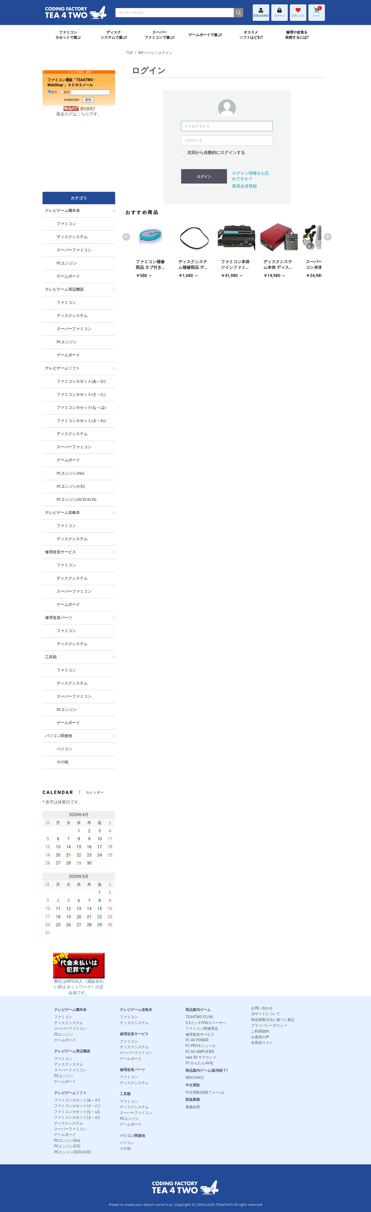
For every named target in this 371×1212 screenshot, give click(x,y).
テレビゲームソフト (70, 1093)
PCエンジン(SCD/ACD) (72, 1152)
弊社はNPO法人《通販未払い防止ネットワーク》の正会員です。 (79, 979)
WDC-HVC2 (194, 1078)
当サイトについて (265, 1014)
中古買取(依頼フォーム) (204, 1092)
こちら (83, 113)
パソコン (127, 1143)
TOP (129, 53)
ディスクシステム (68, 1023)
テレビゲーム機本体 (70, 1010)
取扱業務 (192, 1099)
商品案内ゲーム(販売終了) (206, 1070)
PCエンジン (63, 1034)
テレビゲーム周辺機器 (72, 1051)
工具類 (125, 1094)
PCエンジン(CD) (67, 1146)
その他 (125, 1148)
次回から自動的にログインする (216, 152)
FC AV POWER (196, 1040)
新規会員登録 (244, 186)
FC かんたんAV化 (199, 1063)
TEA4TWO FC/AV (199, 1017)
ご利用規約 (260, 1031)
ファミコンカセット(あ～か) (77, 1100)
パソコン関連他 (132, 1135)
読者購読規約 (71, 99)
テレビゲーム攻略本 (136, 1010)
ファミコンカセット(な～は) (77, 1112)
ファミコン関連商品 (201, 1028)
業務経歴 (192, 1107)
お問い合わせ (262, 1008)
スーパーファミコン (70, 1028)
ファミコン (63, 1017)
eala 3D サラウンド (200, 1057)
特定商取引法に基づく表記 (272, 1020)
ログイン (204, 177)
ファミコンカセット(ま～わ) (77, 1117)
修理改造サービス (134, 1034)
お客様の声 (260, 1037)
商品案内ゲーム (198, 1010)
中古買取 (192, 1085)
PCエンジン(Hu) (67, 1140)
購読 (52, 92)
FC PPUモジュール (200, 1046)
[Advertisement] (78, 159)
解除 (65, 92)
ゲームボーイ (65, 1040)
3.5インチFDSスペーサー (205, 1023)
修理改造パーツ (132, 1070)
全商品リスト (262, 1043)
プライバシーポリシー (269, 1025)
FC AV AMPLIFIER (199, 1052)
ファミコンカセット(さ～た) (77, 1106)
